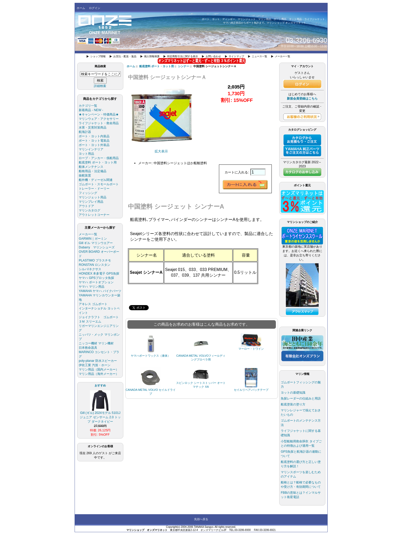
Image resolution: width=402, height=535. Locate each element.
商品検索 (100, 66)
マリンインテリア (91, 149)
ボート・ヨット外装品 (94, 145)
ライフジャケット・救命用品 (99, 123)
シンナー (183, 66)
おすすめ (100, 385)
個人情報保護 (151, 56)
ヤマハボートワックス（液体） (150, 355)
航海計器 (85, 132)
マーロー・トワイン (251, 348)
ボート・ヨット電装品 (94, 140)
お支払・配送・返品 (124, 56)
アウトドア (86, 206)
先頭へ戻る (201, 519)
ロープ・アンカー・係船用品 (99, 158)
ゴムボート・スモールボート (99, 184)
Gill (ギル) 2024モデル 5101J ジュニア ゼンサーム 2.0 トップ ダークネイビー (100, 415)
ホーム (81, 7)
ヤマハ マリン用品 (91, 286)
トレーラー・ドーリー (94, 188)
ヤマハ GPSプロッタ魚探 (96, 278)
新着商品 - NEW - (91, 110)
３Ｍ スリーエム (90, 321)
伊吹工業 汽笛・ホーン (94, 365)
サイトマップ (236, 56)
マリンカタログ (89, 210)
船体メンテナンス (91, 167)
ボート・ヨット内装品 (94, 136)
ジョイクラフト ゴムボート (99, 317)
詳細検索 (100, 86)
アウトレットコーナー (94, 215)
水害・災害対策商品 (92, 127)
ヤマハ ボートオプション (96, 282)
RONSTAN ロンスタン (94, 265)
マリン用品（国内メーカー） (99, 369)
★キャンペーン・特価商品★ (99, 114)
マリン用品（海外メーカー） (99, 374)
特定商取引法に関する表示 (182, 56)
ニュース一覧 (259, 56)
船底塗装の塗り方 (293, 404)
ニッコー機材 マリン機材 (96, 343)
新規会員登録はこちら (302, 98)
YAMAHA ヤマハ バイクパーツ (100, 291)
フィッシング (88, 193)
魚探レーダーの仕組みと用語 (301, 398)
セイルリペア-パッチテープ (251, 389)
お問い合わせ (213, 56)
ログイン (94, 7)
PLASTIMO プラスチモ (95, 260)
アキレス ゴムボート (93, 304)
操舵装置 (85, 175)
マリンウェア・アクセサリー (99, 119)
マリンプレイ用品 (91, 201)
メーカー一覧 (282, 56)
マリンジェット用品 (92, 197)
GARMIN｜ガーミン (93, 238)
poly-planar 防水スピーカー (98, 361)
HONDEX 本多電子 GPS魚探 (99, 273)
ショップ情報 (98, 56)
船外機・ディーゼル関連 (96, 180)
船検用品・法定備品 (92, 171)
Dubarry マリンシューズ (97, 247)
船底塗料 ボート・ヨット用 (156, 66)
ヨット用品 (86, 153)
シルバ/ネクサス (90, 269)
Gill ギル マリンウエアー (96, 243)
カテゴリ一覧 (88, 106)
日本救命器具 (88, 347)
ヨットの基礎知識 (293, 392)
